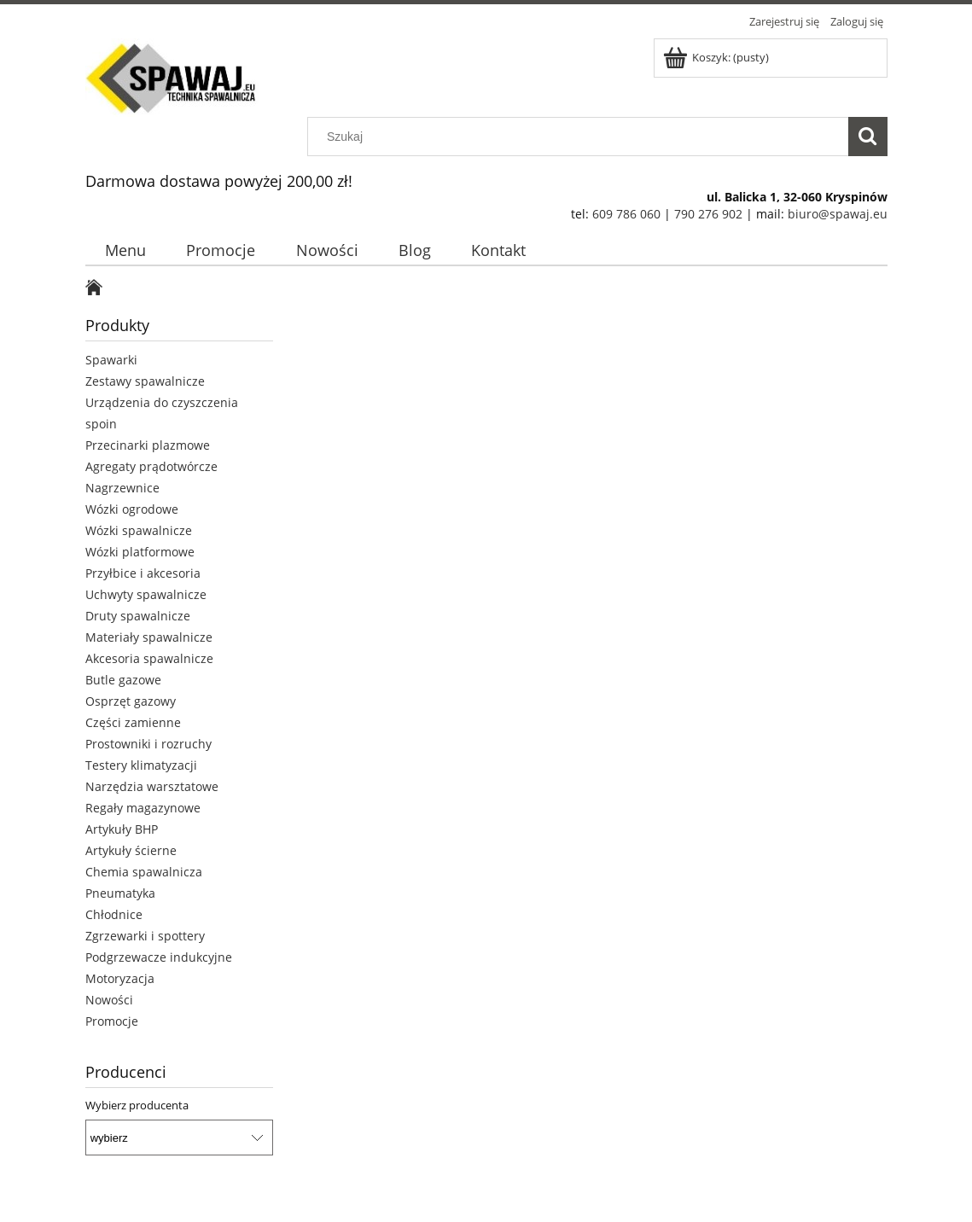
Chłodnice (114, 914)
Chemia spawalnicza (143, 872)
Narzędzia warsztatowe (151, 786)
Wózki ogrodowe (131, 509)
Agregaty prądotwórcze (151, 466)
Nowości (109, 1000)
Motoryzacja (119, 978)
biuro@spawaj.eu (838, 214)
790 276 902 (708, 214)
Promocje (111, 1021)
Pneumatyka (120, 893)
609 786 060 (626, 214)
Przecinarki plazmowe (147, 445)
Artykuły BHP (121, 829)
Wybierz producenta (137, 1105)
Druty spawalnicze (137, 616)
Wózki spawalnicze (138, 530)
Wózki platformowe (140, 552)
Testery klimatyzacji (141, 765)
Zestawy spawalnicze (145, 381)
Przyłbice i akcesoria (143, 573)
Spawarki (111, 360)
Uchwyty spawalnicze (146, 594)
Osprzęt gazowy (130, 701)
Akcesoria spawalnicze (149, 658)
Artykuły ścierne (131, 850)
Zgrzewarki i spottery (145, 936)
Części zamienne (133, 722)
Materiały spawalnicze (148, 637)
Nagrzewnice (122, 488)
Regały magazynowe (143, 808)
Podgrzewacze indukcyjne (158, 957)
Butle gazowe (123, 680)
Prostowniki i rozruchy (148, 744)
